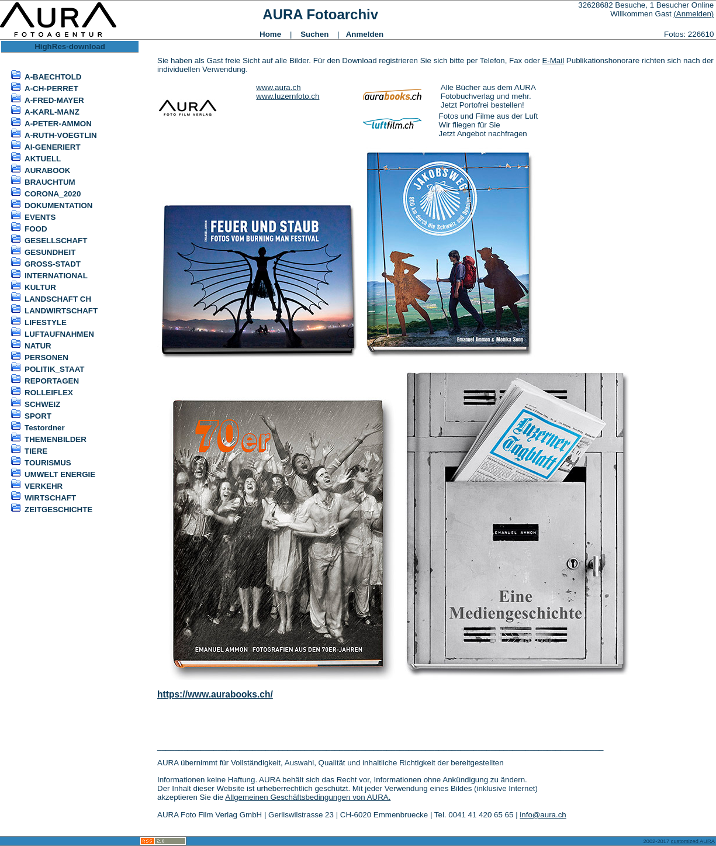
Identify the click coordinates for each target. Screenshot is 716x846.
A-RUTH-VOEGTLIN (61, 135)
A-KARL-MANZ (52, 112)
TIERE (36, 451)
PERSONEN (46, 357)
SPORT (38, 416)
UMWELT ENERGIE (60, 474)
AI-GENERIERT (53, 147)
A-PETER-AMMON (58, 123)
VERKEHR (44, 486)
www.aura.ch (278, 87)
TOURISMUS (48, 462)
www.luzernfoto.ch (287, 96)
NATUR (38, 345)
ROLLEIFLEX (49, 392)
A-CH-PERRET (51, 88)
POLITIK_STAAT (54, 369)
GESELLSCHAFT (56, 240)
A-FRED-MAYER (54, 100)
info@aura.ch (543, 814)
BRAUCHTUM (50, 182)
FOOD (36, 229)
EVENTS (40, 217)
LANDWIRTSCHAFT (61, 310)
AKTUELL (43, 158)
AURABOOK (48, 170)
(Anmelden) (693, 13)
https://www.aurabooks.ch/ (215, 694)
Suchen (314, 34)
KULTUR (40, 287)
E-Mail (553, 60)
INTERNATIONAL (56, 275)
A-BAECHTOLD (53, 76)
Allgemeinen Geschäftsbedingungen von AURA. (307, 797)
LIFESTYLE (46, 322)
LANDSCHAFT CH (58, 299)
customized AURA (693, 841)
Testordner (45, 427)
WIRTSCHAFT (50, 497)
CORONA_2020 (53, 193)
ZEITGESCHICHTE (58, 509)
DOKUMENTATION (58, 205)
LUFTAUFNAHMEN (59, 334)
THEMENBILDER (56, 439)
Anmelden (364, 34)
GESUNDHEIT (50, 252)
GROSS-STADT (53, 264)
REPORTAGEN (52, 381)
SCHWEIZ (42, 404)
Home (270, 34)
